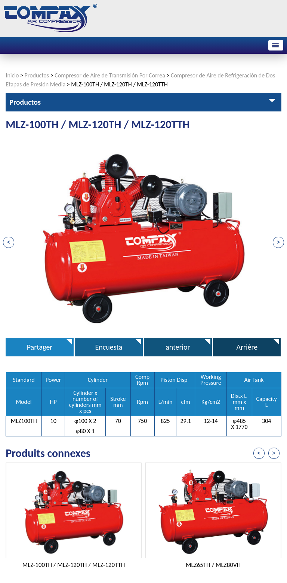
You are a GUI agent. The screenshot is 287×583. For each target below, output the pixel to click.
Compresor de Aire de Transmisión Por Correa (110, 75)
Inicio (12, 75)
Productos (37, 75)
